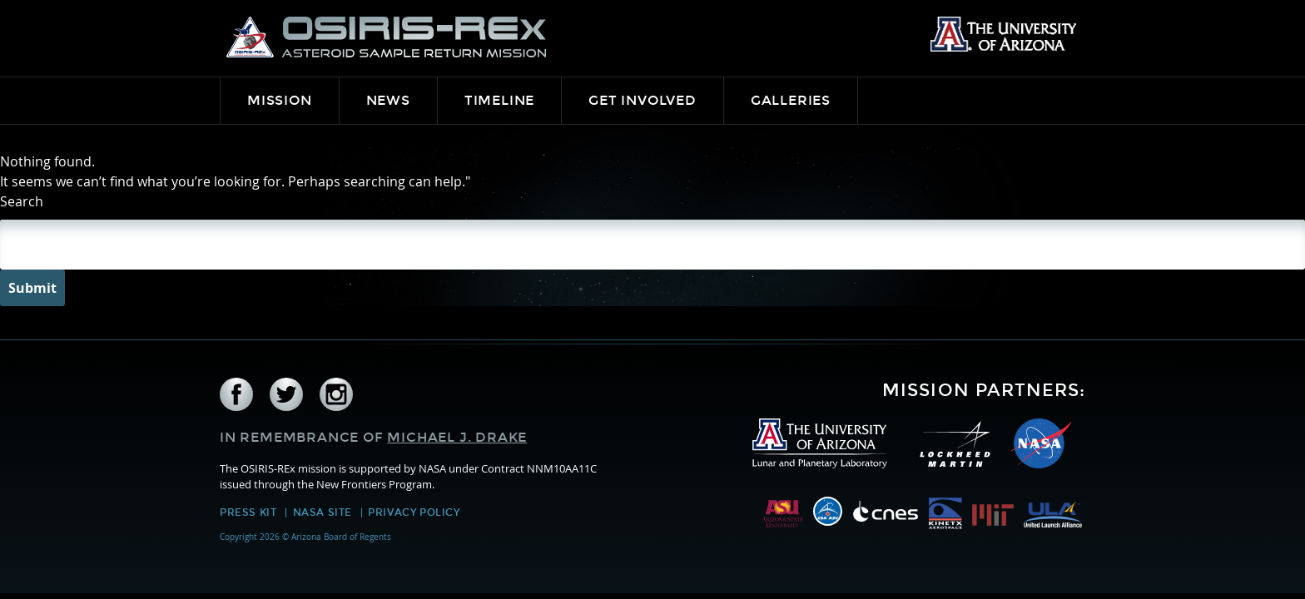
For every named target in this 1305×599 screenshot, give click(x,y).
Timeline (499, 100)
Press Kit (248, 512)
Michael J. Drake (457, 437)
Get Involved (642, 100)
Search (21, 201)
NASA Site (322, 512)
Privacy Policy (413, 512)
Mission (279, 100)
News (388, 100)
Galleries (791, 100)
